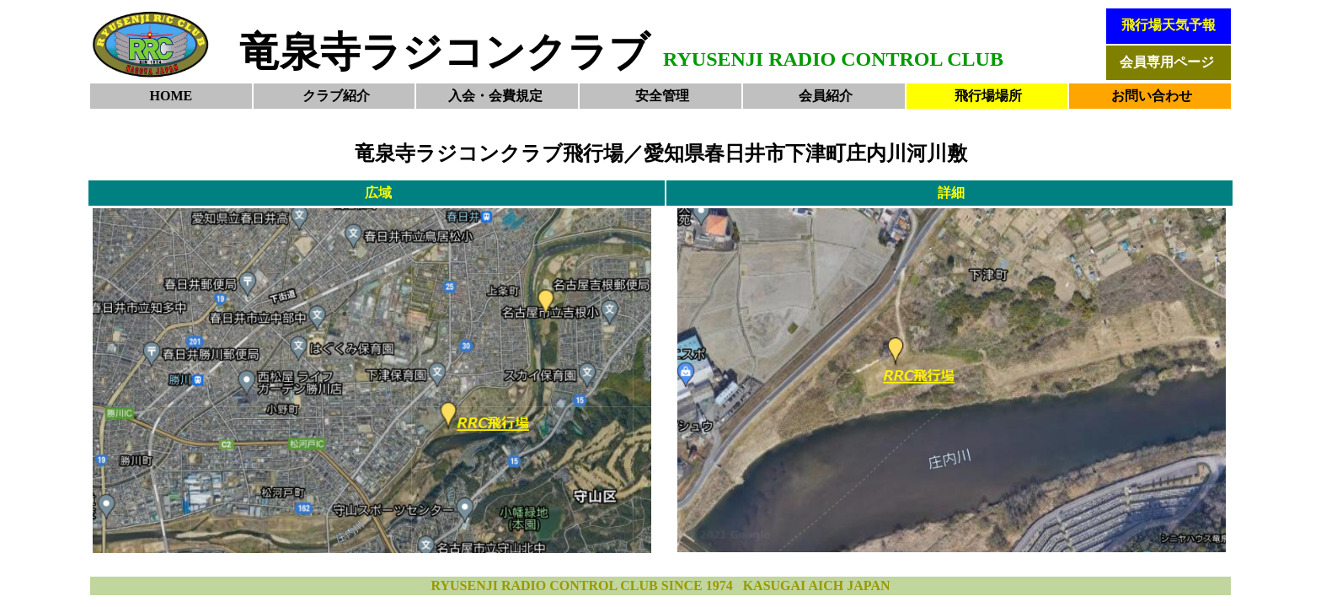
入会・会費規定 (495, 96)
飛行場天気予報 (1168, 25)
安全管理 (662, 96)
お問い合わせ (1151, 96)
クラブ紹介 (336, 96)
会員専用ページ (1167, 62)
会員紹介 (826, 96)
